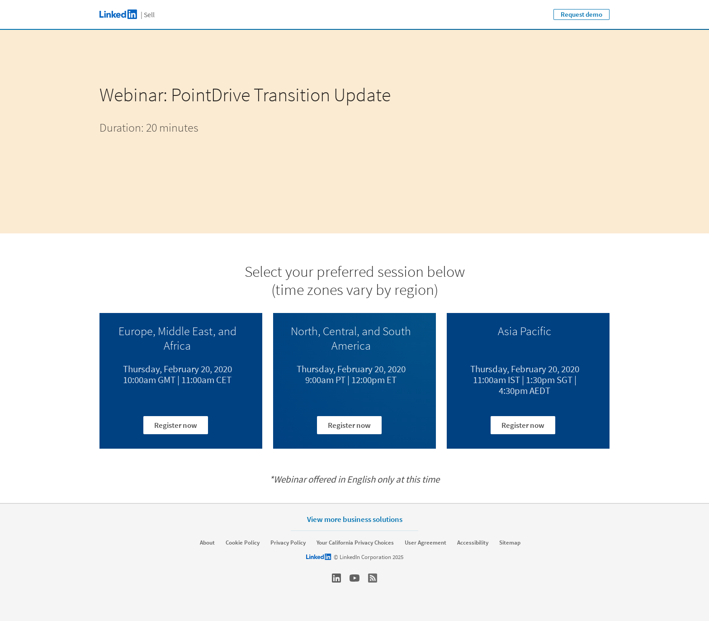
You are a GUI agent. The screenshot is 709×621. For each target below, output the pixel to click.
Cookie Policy (243, 542)
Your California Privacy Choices (355, 542)
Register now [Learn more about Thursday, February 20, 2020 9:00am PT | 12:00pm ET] (349, 425)
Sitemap (509, 542)
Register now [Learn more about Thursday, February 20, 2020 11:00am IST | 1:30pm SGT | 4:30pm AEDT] (522, 425)
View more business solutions (354, 519)
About (207, 542)
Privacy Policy (288, 542)
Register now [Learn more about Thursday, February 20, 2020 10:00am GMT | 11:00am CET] (175, 425)
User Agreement (425, 542)
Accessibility (472, 542)
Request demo (581, 14)
